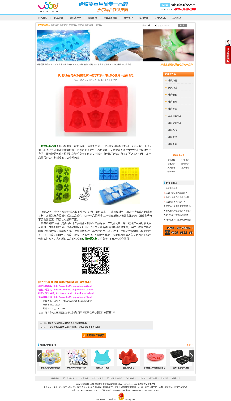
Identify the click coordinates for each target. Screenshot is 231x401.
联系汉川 (176, 17)
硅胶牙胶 (64, 25)
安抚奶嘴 (172, 87)
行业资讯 (185, 160)
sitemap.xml (129, 399)
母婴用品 (73, 25)
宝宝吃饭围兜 (97, 378)
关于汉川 (153, 378)
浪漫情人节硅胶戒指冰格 (154, 368)
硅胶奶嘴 (89, 25)
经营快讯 (185, 164)
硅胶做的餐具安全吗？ (175, 202)
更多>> (190, 345)
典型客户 (128, 17)
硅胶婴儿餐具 (171, 188)
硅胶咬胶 (172, 94)
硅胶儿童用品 (110, 17)
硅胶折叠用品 (174, 122)
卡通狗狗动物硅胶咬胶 (76, 368)
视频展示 (171, 164)
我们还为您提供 (48, 345)
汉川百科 (130, 378)
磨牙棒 (81, 25)
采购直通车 (170, 74)
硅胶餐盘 (172, 108)
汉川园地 (171, 168)
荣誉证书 (171, 171)
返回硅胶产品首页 (95, 335)
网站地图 (164, 378)
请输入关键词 (163, 25)
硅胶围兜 (172, 101)
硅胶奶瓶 (55, 25)
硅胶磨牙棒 (75, 17)
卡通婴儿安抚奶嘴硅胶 (50, 368)
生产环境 (185, 168)
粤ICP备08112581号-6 (106, 399)
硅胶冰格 (172, 129)
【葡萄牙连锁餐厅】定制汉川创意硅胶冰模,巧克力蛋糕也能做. (74, 327)
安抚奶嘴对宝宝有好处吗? (177, 215)
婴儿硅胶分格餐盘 (115, 378)
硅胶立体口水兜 (102, 368)
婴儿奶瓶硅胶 (69, 378)
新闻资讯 (58, 64)
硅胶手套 (172, 144)
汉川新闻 (143, 17)
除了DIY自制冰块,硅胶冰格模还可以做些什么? (67, 323)
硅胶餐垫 (172, 137)
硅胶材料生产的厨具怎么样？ (178, 197)
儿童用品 (98, 25)
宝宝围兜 (92, 17)
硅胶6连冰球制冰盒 (181, 368)
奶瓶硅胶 (58, 17)
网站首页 (42, 17)
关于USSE (160, 17)
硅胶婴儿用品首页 (44, 64)
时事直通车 (171, 183)
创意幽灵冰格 (128, 368)
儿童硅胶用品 (174, 115)
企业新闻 (68, 64)
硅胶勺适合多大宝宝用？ (176, 193)
